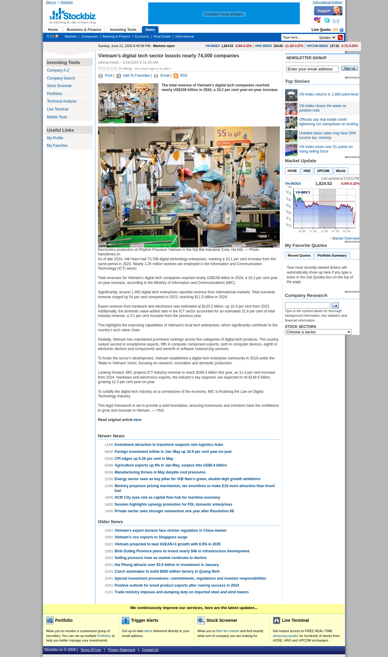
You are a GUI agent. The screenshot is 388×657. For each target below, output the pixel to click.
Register (67, 2)
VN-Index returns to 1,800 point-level (328, 94)
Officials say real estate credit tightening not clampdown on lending (328, 121)
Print (108, 75)
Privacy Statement (121, 650)
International (185, 36)
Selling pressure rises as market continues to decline (160, 558)
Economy (142, 36)
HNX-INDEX (264, 46)
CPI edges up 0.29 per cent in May (144, 459)
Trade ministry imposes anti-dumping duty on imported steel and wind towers (182, 592)
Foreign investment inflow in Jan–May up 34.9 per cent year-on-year (173, 452)
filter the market (227, 631)
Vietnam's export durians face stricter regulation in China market (170, 530)
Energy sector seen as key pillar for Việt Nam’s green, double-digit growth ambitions (187, 479)
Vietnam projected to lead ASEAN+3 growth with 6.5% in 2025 (168, 544)
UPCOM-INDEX (317, 46)
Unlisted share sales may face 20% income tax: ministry (327, 135)
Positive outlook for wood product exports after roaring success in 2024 (177, 585)
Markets (70, 36)
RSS (52, 36)
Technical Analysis (61, 101)
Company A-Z (58, 70)
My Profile (55, 138)
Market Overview (346, 238)
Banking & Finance (116, 36)
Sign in (51, 2)
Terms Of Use (91, 650)
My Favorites (57, 145)
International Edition (327, 2)
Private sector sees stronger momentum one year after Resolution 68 (174, 511)
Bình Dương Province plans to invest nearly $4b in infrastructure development (182, 551)
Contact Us (150, 650)
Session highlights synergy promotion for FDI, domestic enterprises (173, 504)
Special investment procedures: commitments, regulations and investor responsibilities (190, 578)
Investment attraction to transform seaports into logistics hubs (169, 445)
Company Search (61, 78)
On (335, 30)
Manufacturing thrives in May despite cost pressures (160, 472)
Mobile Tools (57, 117)
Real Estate (162, 36)
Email (164, 75)
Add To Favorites (136, 75)
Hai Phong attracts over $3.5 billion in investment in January (167, 565)
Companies (89, 36)
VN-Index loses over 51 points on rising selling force (326, 149)
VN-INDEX (213, 46)
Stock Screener (59, 86)
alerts (148, 631)
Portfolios (54, 94)
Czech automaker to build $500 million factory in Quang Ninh (167, 571)
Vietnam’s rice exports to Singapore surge (151, 537)
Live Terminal (57, 109)
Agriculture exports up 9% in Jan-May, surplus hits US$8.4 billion (171, 465)
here (137, 420)
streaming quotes (285, 636)
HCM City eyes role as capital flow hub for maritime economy (167, 497)
